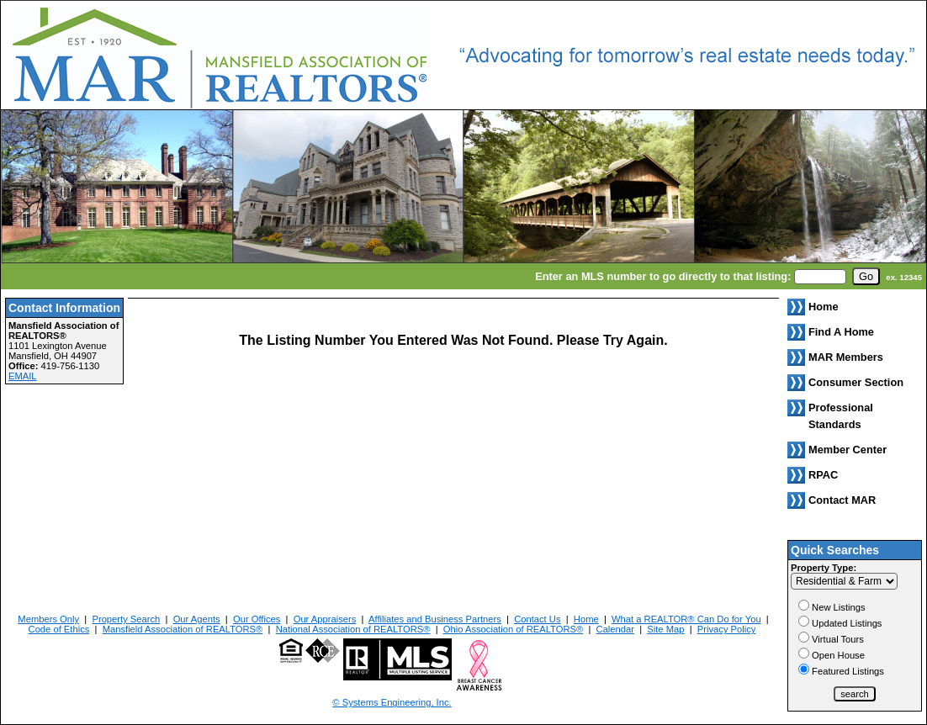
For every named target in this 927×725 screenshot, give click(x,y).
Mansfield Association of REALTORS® (183, 629)
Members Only (48, 619)
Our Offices (256, 619)
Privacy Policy (726, 629)
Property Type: (823, 568)
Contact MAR (842, 500)
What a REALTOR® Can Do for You (686, 619)
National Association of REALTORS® (353, 629)
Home (586, 619)
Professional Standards (840, 416)
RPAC (823, 474)
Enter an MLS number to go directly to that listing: (663, 276)
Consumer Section (855, 382)
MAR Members (845, 357)
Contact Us (537, 619)
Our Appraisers (325, 619)
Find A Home (841, 331)
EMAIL (22, 376)
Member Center (847, 449)
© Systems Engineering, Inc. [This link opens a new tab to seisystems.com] (391, 702)
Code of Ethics (59, 629)
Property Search (126, 619)
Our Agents (196, 619)
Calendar (615, 629)
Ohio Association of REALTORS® (513, 629)
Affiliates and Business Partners (434, 619)
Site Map (665, 629)
